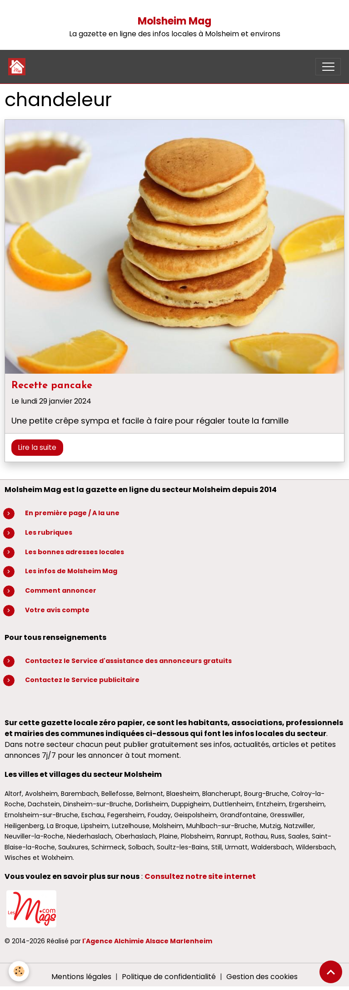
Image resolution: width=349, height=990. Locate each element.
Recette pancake (51, 385)
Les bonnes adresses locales (74, 551)
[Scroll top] (330, 972)
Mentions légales (81, 976)
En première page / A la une (72, 512)
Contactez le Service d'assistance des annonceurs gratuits (128, 660)
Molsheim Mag (174, 21)
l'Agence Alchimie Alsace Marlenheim (147, 941)
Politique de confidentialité (169, 976)
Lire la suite (37, 447)
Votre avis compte (57, 609)
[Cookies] (19, 971)
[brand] (19, 66)
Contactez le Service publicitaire (82, 679)
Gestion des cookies (262, 976)
